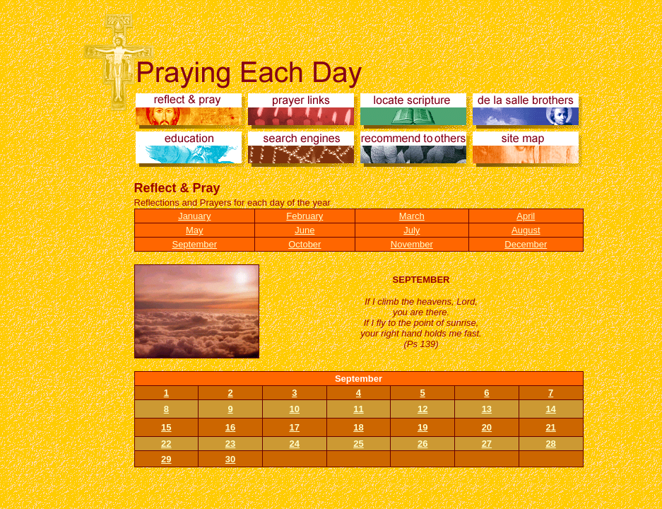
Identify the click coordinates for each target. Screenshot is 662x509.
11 (358, 409)
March (412, 216)
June (304, 230)
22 (166, 443)
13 (487, 409)
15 (166, 427)
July (411, 230)
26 (422, 443)
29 (166, 459)
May (194, 230)
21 (550, 427)
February (304, 216)
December (525, 244)
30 (230, 459)
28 (550, 443)
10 (295, 409)
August (526, 230)
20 (487, 427)
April (525, 216)
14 (550, 409)
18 (358, 427)
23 (230, 443)
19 (422, 427)
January (194, 216)
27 (487, 443)
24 (295, 443)
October (304, 244)
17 (295, 427)
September (194, 244)
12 (422, 409)
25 (358, 443)
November (412, 244)
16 (230, 427)
